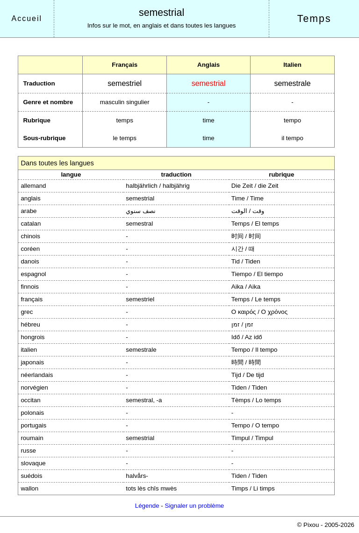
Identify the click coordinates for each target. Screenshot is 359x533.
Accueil (27, 18)
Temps (314, 18)
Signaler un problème (194, 505)
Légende (147, 505)
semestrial (161, 12)
